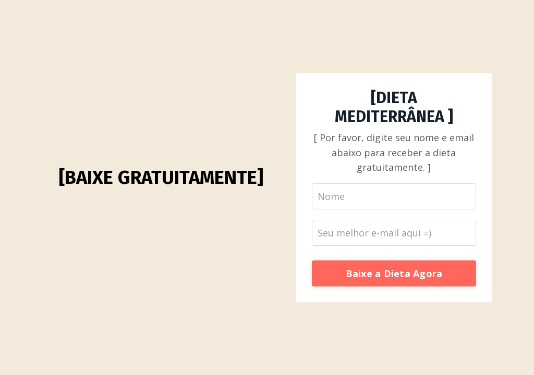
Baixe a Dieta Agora (394, 273)
